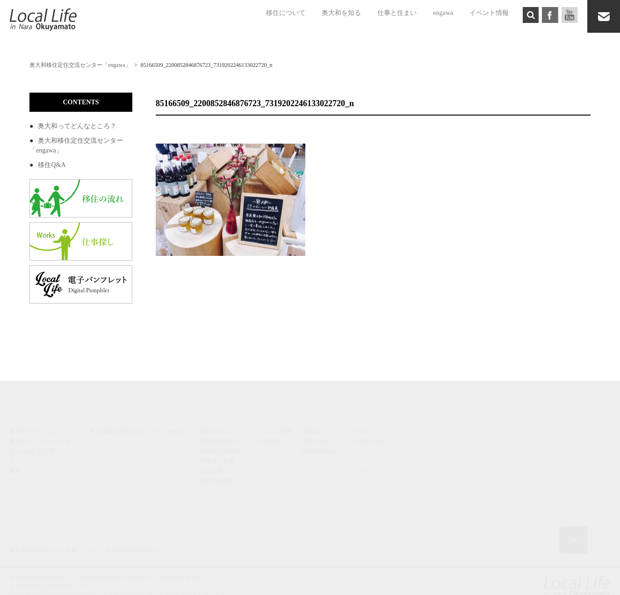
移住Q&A (51, 164)
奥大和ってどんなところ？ (77, 126)
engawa (443, 12)
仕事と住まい (397, 12)
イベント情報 (489, 12)
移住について (285, 12)
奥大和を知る (341, 12)
